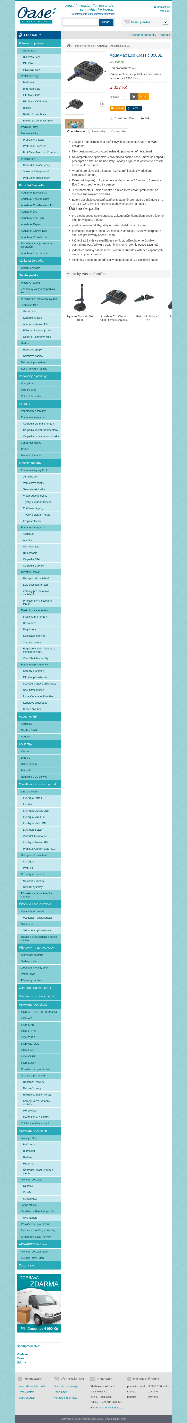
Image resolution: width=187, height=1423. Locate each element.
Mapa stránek (26, 1397)
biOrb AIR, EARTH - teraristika (39, 1011)
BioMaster (29, 1150)
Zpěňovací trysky (33, 508)
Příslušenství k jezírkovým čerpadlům (36, 245)
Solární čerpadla (31, 267)
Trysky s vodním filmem (37, 502)
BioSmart (28, 82)
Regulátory (29, 629)
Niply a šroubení (32, 709)
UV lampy (25, 744)
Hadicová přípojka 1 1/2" (148, 318)
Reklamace (60, 1391)
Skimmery (27, 924)
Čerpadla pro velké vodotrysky (41, 436)
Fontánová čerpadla (33, 417)
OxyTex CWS (29, 730)
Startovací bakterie (32, 954)
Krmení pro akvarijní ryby (36, 1236)
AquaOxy (26, 723)
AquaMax (28, 533)
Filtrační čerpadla (84, 45)
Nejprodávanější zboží (31, 1386)
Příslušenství (28, 158)
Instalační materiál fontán (38, 696)
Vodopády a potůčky (33, 376)
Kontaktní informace (65, 1397)
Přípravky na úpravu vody (36, 947)
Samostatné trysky (34, 489)
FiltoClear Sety (32, 69)
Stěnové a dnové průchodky (39, 683)
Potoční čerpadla (31, 396)
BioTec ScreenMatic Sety (38, 120)
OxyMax (28, 1192)
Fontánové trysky (31, 442)
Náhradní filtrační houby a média (38, 1171)
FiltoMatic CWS (32, 95)
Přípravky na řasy (31, 980)
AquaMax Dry (29, 211)
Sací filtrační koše (33, 689)
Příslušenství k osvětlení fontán (37, 602)
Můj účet (165, 10)
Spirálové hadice (33, 355)
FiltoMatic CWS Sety (35, 101)
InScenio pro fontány (35, 616)
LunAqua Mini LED (34, 817)
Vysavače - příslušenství (37, 917)
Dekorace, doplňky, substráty (38, 1230)
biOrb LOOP (28, 1062)
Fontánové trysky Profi (34, 470)
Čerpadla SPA (31, 559)
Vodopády (27, 383)
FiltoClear (29, 63)
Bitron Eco (27, 770)
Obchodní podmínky (143, 35)
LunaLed (28, 804)
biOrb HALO (28, 1050)
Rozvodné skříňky (33, 880)
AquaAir (26, 736)
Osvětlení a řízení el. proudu (38, 784)
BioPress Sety (31, 56)
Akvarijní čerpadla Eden (35, 1251)
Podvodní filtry (29, 126)
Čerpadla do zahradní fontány (40, 430)
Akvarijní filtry (29, 1138)
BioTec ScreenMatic (35, 114)
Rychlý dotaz (26, 1391)
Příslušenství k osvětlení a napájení (36, 895)
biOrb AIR (27, 1018)
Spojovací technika (34, 635)
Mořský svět (30, 1110)
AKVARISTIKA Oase (33, 1130)
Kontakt (165, 35)
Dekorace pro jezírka (33, 362)
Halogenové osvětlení (36, 578)
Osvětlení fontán (31, 572)
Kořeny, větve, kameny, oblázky (37, 1102)
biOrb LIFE (27, 1024)
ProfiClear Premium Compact (40, 152)
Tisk (145, 118)
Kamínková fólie (32, 317)
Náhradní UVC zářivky (34, 776)
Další (103, 104)
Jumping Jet (30, 476)
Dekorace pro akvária (33, 1075)
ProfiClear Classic (33, 139)
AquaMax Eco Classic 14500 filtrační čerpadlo (114, 318)
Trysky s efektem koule (36, 514)
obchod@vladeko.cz (112, 1407)
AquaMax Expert (31, 224)
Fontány (24, 403)
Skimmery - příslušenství (37, 930)
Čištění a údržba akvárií (35, 1123)
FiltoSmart (29, 1163)
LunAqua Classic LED (36, 810)
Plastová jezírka (30, 282)
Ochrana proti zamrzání (35, 987)
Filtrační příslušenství (35, 677)
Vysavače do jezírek (33, 911)
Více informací (77, 131)
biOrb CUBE (28, 1056)
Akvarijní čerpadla (31, 1179)
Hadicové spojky (33, 349)
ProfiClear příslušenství (37, 177)
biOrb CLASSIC (30, 1043)
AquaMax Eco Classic (34, 192)
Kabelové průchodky (35, 702)
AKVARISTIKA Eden (33, 1244)
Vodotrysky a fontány (33, 410)
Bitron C (26, 757)
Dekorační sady (32, 1088)
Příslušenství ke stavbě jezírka (39, 298)
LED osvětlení (29, 791)
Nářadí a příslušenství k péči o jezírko (39, 938)
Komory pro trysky (34, 670)
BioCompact (30, 1144)
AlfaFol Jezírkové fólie (36, 324)
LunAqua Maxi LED (34, 823)
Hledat (106, 22)
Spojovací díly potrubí (36, 171)
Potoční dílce (28, 389)
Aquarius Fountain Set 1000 (80, 318)
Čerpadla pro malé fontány (38, 423)
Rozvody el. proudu (32, 874)
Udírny (21, 1362)
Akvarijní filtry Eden (32, 1257)
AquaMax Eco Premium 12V (37, 205)
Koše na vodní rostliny (34, 368)
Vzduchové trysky (33, 482)
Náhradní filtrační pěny (36, 165)
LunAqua (28, 861)
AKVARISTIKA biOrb (33, 1004)
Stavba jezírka (29, 275)
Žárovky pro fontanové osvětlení (36, 593)
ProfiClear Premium (34, 146)
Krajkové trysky (32, 521)
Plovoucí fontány (31, 455)
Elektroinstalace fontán (34, 610)
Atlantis (27, 540)
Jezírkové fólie (29, 305)
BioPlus (27, 1157)
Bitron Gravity (29, 764)
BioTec (27, 107)
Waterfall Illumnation (35, 836)
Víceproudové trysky (35, 495)
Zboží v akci (27, 1265)
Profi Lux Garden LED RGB (39, 848)
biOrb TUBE (28, 1037)
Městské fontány (30, 463)
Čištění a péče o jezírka (35, 904)
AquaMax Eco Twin (32, 218)
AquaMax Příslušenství (34, 237)
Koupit (138, 96)
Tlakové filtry (28, 50)
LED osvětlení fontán (35, 584)
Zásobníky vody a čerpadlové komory (38, 290)
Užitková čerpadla (31, 260)
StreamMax (30, 1198)
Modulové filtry (29, 133)
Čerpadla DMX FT (34, 565)
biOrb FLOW (28, 1031)
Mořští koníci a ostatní (36, 1116)
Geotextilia (29, 311)
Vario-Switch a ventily (35, 658)
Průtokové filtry (30, 76)
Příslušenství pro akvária (35, 1069)
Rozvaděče (29, 623)
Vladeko (22, 1354)
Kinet (123, 1418)
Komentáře (118, 131)
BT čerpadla (30, 552)
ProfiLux (28, 867)
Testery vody (28, 961)
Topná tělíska (29, 1205)
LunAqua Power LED (35, 842)
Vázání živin (28, 973)
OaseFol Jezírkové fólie (37, 336)
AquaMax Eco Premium (35, 198)
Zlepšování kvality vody (35, 967)
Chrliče (25, 449)
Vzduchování (28, 716)
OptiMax (28, 1185)
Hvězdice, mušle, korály (37, 1094)
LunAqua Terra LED (34, 797)
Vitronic (25, 751)
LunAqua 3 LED (32, 829)
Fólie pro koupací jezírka (37, 330)
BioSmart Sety (31, 88)
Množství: (115, 96)
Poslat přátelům (122, 118)
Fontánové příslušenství (35, 664)
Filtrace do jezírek (31, 43)
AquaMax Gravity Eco (34, 230)
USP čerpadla (31, 546)
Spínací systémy (33, 886)
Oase (20, 1358)
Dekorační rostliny (33, 1081)
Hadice (25, 343)
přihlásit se (163, 6)
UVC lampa (30, 1217)
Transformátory (32, 642)
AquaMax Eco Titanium (35, 253)
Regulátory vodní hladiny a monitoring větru (39, 650)
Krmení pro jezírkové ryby (36, 996)
